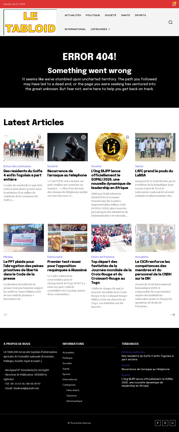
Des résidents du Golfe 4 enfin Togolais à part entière (22, 175)
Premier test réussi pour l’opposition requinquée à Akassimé (67, 266)
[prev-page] (6, 314)
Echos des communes (17, 166)
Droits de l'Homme (102, 257)
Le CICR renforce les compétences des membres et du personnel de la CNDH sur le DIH (153, 270)
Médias (8, 257)
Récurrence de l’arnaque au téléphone (146, 369)
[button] (170, 22)
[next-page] (173, 314)
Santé (139, 166)
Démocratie (55, 257)
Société (52, 166)
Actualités (142, 257)
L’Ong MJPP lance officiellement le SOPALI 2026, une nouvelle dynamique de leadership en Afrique (111, 179)
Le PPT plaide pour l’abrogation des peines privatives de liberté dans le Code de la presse (23, 270)
